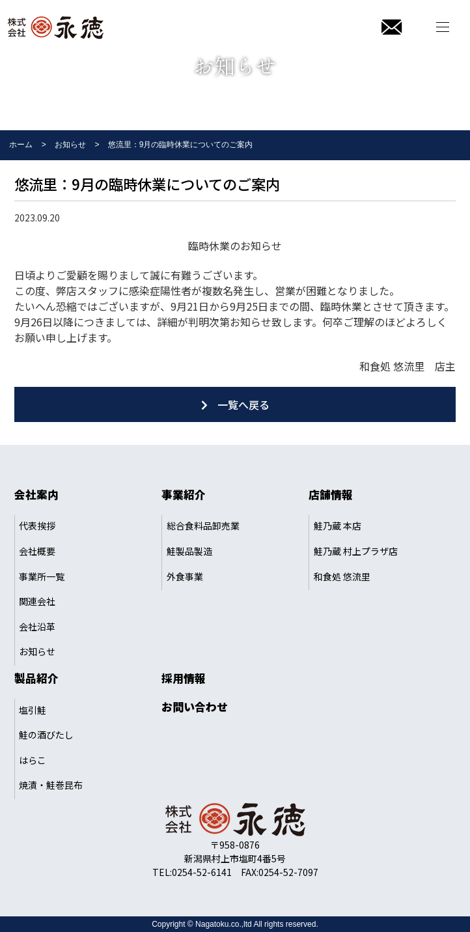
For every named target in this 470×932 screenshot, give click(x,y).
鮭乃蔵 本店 (337, 525)
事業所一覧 (41, 576)
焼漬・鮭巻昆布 (51, 784)
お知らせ (37, 651)
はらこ (32, 760)
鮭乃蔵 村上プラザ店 (356, 551)
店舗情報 (331, 494)
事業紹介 (183, 494)
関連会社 (37, 601)
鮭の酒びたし (46, 734)
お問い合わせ (194, 706)
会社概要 (37, 551)
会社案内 (36, 494)
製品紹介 (36, 678)
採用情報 (183, 678)
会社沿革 (37, 626)
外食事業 (185, 576)
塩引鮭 (32, 709)
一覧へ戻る (243, 404)
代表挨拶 (37, 525)
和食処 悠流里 (342, 576)
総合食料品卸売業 (203, 525)
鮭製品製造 (189, 551)
